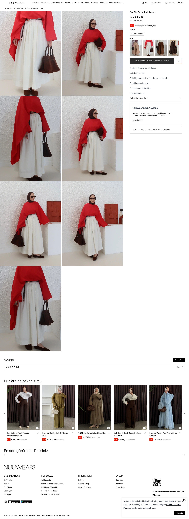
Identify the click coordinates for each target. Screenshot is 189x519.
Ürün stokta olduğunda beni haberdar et (152, 61)
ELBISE (76, 3)
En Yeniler (8, 480)
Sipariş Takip (83, 484)
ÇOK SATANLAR (57, 3)
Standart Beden (137, 34)
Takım (6, 484)
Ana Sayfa (7, 8)
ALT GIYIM (94, 3)
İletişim (81, 480)
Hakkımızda (46, 480)
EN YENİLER (45, 3)
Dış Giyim (8, 487)
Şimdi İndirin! (137, 120)
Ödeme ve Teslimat (49, 491)
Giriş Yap (119, 480)
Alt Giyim (7, 494)
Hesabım (119, 484)
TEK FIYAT (35, 3)
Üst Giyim (8, 491)
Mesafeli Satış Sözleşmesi (52, 484)
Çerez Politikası (84, 487)
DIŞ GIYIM (103, 3)
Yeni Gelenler (18, 8)
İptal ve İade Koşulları (50, 494)
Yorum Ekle (179, 360)
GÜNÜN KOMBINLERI (116, 3)
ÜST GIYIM (85, 3)
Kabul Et (180, 513)
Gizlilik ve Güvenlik (49, 487)
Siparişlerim (120, 487)
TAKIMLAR (69, 3)
